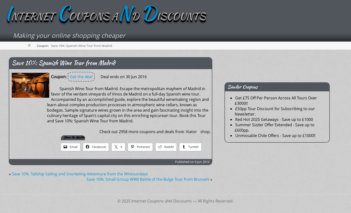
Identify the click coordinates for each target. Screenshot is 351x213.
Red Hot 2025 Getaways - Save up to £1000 (274, 119)
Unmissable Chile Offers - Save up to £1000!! (275, 135)
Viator (191, 131)
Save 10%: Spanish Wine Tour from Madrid (63, 63)
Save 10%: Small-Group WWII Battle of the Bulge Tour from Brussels (148, 179)
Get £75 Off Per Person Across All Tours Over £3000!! (276, 100)
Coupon (43, 45)
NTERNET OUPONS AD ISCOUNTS (105, 16)
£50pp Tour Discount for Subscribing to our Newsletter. (275, 111)
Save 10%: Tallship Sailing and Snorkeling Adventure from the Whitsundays (80, 174)
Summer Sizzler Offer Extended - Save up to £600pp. (274, 127)
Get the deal (81, 76)
